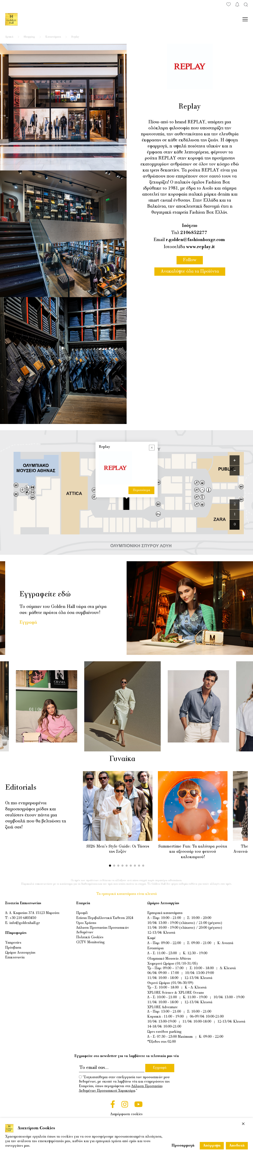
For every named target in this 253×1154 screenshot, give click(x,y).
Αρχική (9, 37)
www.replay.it (200, 247)
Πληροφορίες (16, 933)
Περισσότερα (141, 490)
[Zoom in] (235, 460)
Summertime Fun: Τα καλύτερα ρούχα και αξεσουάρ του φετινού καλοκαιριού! (192, 851)
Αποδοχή (237, 1146)
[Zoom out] (235, 470)
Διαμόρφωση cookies (126, 1114)
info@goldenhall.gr (24, 923)
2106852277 (193, 232)
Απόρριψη (211, 1146)
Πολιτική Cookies (89, 937)
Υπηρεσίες (13, 943)
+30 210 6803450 (23, 918)
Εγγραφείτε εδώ (45, 594)
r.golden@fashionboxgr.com (195, 240)
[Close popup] (152, 447)
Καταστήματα (53, 37)
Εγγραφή (28, 622)
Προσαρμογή (183, 1146)
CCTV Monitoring (90, 942)
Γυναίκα (126, 759)
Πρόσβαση (13, 948)
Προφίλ (82, 913)
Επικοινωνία (14, 957)
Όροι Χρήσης (86, 923)
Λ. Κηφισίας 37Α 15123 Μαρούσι (34, 913)
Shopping (29, 37)
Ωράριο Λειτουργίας (20, 953)
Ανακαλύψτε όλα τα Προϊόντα (190, 271)
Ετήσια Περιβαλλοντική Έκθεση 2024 (104, 918)
